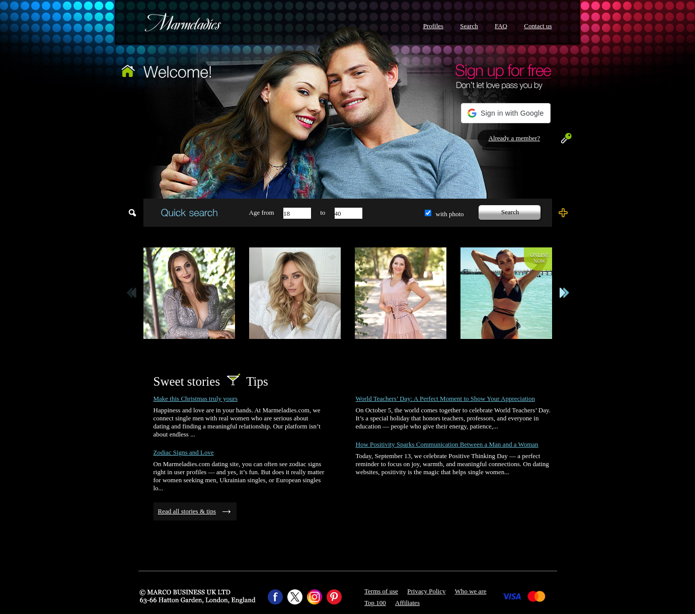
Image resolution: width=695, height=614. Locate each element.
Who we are (471, 591)
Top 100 (375, 602)
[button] (505, 113)
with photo (450, 214)
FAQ (501, 26)
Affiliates (407, 602)
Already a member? (514, 138)
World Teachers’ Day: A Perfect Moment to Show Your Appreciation (445, 398)
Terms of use (381, 591)
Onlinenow (539, 258)
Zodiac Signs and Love (183, 452)
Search (469, 26)
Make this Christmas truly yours (195, 398)
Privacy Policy (426, 591)
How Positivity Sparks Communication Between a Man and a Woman (447, 444)
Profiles (433, 26)
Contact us (538, 26)
